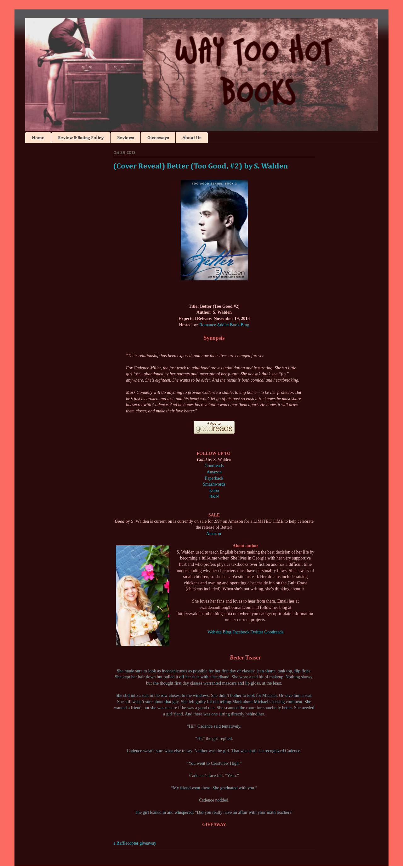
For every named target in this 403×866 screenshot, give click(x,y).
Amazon (214, 472)
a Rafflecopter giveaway (134, 843)
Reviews (125, 137)
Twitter (257, 632)
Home (38, 137)
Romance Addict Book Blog (224, 325)
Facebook (240, 632)
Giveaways (158, 137)
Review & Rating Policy (81, 137)
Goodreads (214, 465)
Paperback (214, 478)
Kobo (214, 490)
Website (214, 632)
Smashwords (214, 484)
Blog (227, 632)
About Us (191, 137)
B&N (214, 496)
